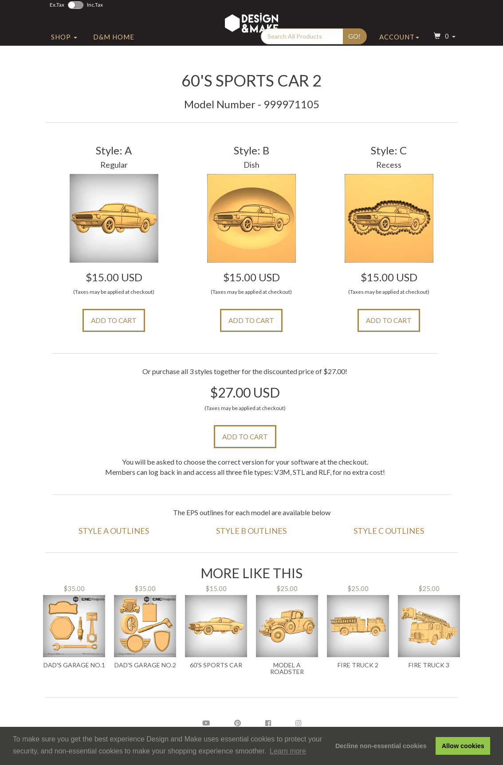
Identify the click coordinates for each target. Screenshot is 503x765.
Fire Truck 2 (358, 665)
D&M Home (113, 55)
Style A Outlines (114, 531)
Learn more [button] (288, 751)
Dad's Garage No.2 (145, 665)
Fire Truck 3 (429, 665)
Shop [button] (64, 55)
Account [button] (399, 55)
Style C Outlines (389, 531)
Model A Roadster (287, 668)
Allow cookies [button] (463, 745)
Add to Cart (114, 320)
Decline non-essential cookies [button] (381, 745)
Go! (354, 54)
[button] (443, 54)
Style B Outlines (251, 531)
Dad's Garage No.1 (74, 665)
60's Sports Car (216, 665)
